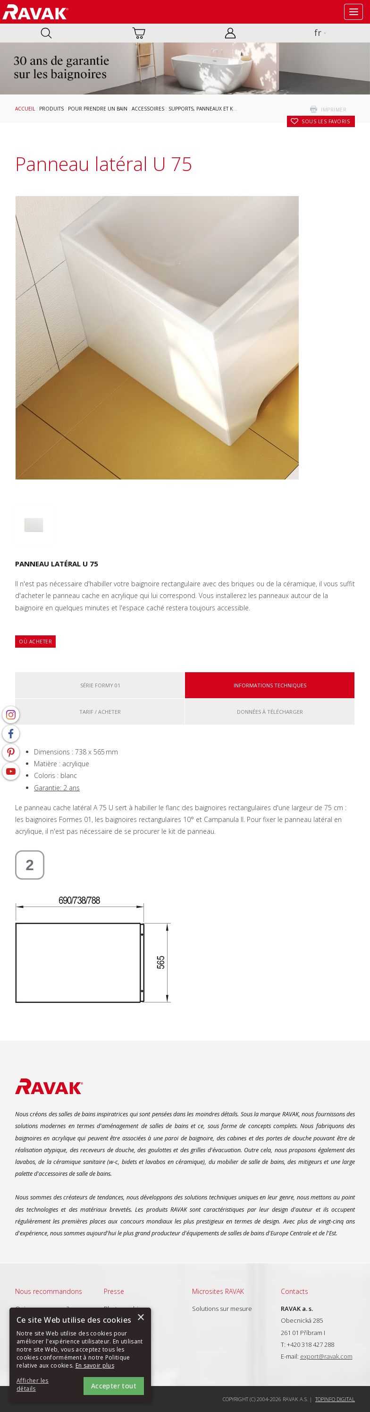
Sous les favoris (326, 121)
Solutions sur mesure (222, 1308)
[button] (42, 1385)
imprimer (333, 109)
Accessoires (148, 108)
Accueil (25, 108)
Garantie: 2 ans (57, 787)
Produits (51, 108)
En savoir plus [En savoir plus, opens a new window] (95, 1365)
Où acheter (35, 641)
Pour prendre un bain (97, 108)
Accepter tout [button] (113, 1385)
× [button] (140, 1317)
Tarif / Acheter (100, 711)
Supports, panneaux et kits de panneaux (221, 108)
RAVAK (35, 12)
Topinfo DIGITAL (335, 1399)
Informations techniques (270, 685)
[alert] (80, 1355)
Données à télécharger (270, 711)
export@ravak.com (326, 1356)
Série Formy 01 (100, 685)
